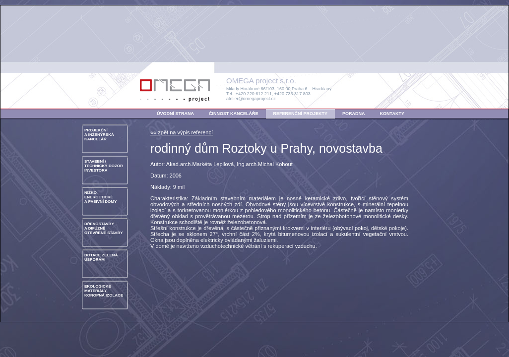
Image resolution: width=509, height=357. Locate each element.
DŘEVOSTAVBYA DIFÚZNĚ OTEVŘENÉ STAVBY (103, 228)
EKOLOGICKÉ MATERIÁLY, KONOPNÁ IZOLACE (103, 291)
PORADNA (353, 113)
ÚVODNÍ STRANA (175, 113)
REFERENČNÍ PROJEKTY (300, 113)
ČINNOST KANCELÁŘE (233, 113)
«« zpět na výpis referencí (181, 132)
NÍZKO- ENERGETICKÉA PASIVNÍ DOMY (100, 197)
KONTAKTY (392, 113)
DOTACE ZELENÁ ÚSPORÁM (101, 257)
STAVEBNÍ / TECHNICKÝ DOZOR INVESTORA (103, 166)
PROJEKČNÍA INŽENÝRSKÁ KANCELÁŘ (99, 134)
